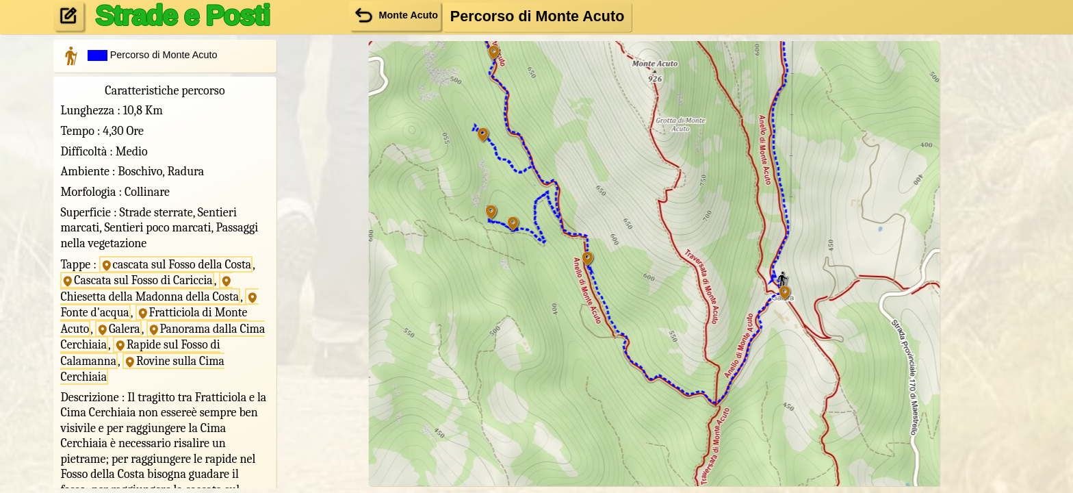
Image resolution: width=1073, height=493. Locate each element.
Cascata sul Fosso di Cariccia (138, 280)
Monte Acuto (395, 15)
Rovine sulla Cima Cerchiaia (143, 364)
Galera (119, 325)
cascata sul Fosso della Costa (177, 264)
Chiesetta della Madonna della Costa (151, 288)
